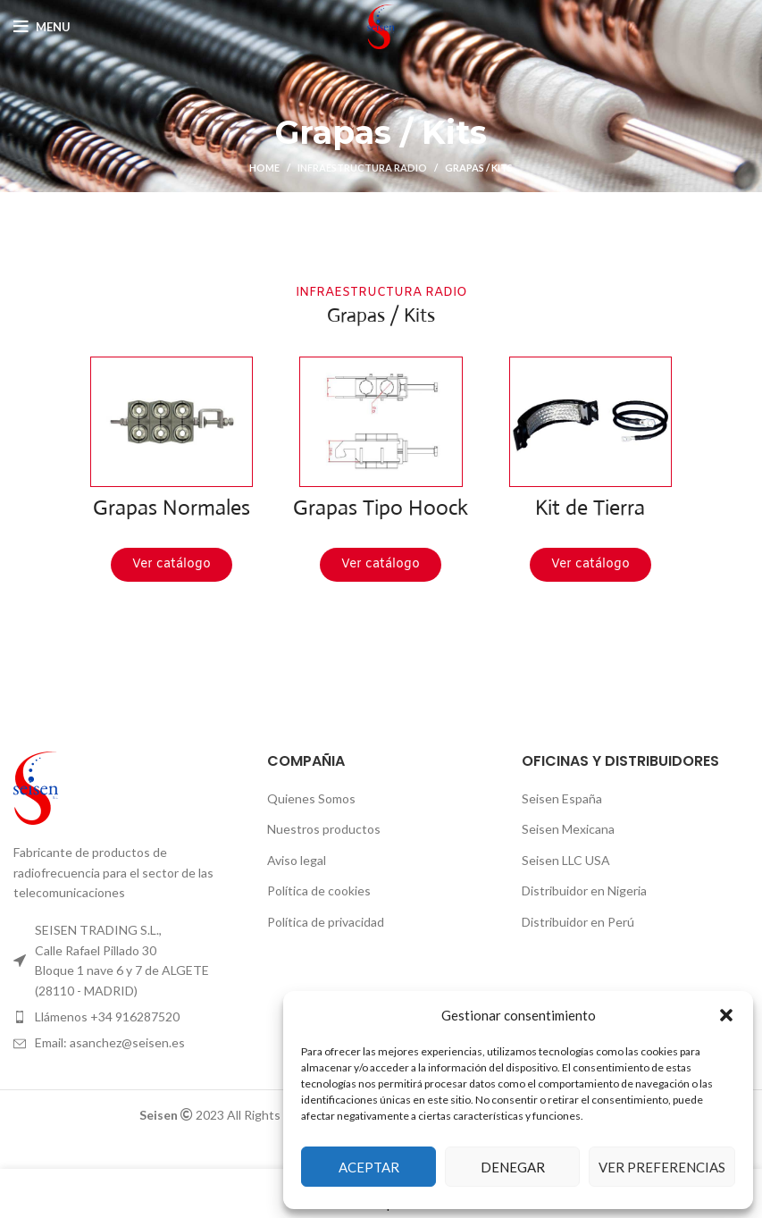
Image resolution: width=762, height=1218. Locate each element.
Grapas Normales (171, 507)
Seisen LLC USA (566, 860)
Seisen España (562, 798)
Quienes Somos (311, 798)
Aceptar (369, 1167)
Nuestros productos (324, 828)
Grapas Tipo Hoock (380, 507)
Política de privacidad (325, 921)
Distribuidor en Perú (578, 921)
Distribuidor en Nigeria (584, 890)
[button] (726, 1015)
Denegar (513, 1167)
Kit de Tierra (590, 507)
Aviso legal (296, 860)
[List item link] (126, 1017)
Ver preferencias (662, 1167)
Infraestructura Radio (362, 167)
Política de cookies (319, 890)
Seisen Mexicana (568, 828)
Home (264, 167)
